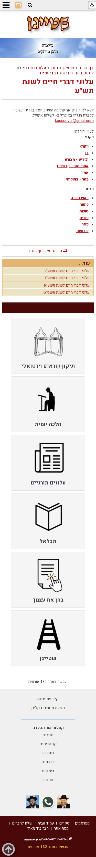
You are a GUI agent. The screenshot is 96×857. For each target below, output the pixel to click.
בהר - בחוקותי (77, 179)
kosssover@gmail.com (74, 120)
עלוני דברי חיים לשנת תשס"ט (66, 292)
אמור (84, 172)
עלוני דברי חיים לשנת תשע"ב (66, 278)
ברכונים (48, 762)
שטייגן (68, 68)
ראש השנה (80, 198)
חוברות (48, 753)
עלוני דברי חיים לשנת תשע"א (66, 285)
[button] (30, 5)
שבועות (82, 231)
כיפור (84, 204)
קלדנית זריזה (48, 699)
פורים (84, 218)
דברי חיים (49, 73)
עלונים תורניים (33, 68)
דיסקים (48, 771)
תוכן (54, 68)
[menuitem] (48, 346)
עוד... (84, 263)
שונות (48, 780)
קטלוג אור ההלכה (48, 728)
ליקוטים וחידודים (78, 73)
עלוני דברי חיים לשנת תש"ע (58, 86)
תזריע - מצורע (77, 159)
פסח (85, 224)
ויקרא (84, 146)
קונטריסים (48, 744)
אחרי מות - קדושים (73, 166)
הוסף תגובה (37, 251)
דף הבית (86, 68)
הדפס (57, 251)
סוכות (84, 211)
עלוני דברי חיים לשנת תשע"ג (67, 271)
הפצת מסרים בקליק (48, 708)
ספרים (48, 735)
